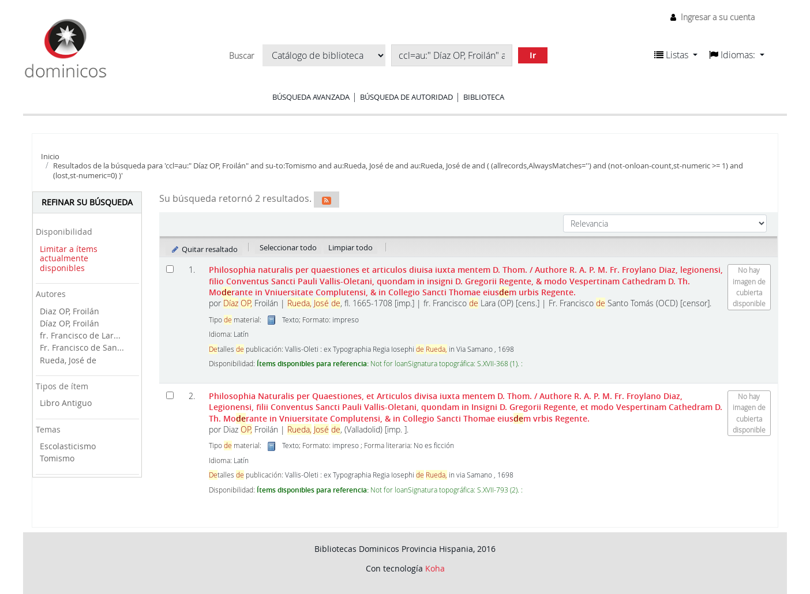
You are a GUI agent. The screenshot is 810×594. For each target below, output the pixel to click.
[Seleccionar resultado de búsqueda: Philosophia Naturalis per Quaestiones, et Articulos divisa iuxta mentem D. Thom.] (170, 395)
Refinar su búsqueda (87, 202)
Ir (533, 55)
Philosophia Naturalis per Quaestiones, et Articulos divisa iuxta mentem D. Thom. (465, 407)
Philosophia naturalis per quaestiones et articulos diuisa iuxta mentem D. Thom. (466, 281)
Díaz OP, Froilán (69, 323)
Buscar (241, 56)
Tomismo (57, 458)
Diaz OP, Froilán (69, 311)
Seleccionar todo (288, 247)
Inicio (50, 156)
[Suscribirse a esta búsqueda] (326, 199)
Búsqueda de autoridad (406, 97)
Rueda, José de (68, 360)
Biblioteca (483, 97)
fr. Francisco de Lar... (80, 335)
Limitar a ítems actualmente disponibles (68, 258)
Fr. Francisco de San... (82, 347)
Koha (435, 568)
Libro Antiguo (66, 402)
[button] (675, 54)
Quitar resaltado (204, 249)
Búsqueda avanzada (311, 97)
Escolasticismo (68, 446)
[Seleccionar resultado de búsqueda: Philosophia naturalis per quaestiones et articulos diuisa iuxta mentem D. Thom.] (170, 269)
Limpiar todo (350, 247)
